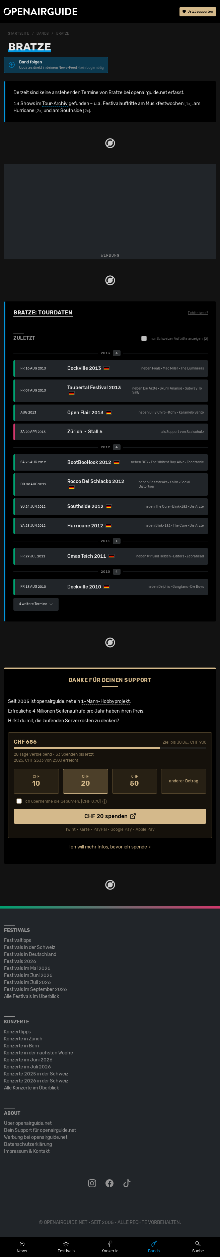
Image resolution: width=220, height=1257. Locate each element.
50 (135, 781)
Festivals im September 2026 (35, 989)
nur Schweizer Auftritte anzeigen (174, 338)
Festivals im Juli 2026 (27, 982)
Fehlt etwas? (198, 313)
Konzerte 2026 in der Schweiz (36, 1081)
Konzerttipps (17, 1032)
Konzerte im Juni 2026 (28, 1060)
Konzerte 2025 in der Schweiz (36, 1074)
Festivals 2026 (20, 961)
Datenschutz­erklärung (28, 1144)
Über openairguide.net (28, 1123)
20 (85, 781)
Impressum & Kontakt (27, 1151)
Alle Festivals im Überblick (31, 996)
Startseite (18, 34)
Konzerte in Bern (21, 1046)
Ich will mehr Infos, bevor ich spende (108, 847)
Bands (42, 34)
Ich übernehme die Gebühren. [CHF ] (62, 801)
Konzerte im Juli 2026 (27, 1067)
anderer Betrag (183, 781)
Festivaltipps (17, 940)
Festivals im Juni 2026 (28, 975)
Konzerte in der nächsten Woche (38, 1053)
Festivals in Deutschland (30, 954)
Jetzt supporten (197, 12)
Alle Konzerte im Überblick (31, 1088)
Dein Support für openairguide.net (40, 1130)
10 (36, 781)
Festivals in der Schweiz (29, 947)
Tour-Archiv (55, 103)
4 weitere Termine (36, 604)
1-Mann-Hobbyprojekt (105, 701)
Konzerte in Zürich (23, 1039)
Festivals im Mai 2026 (27, 968)
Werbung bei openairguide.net (35, 1137)
